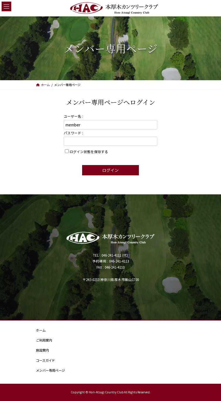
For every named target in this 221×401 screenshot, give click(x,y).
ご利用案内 (44, 340)
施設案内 (42, 350)
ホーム (41, 330)
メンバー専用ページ (50, 370)
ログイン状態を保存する (89, 151)
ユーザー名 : (73, 116)
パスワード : (73, 132)
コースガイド (45, 360)
